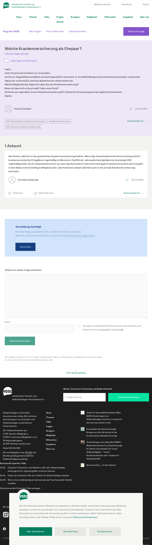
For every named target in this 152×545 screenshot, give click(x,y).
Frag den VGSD (11, 31)
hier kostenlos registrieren (80, 235)
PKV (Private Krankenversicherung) (23, 126)
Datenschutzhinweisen (85, 517)
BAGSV (28, 454)
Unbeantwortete (77, 31)
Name (7, 322)
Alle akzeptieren (36, 531)
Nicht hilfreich (46, 192)
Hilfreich (19, 193)
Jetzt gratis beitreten (131, 399)
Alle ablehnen (70, 531)
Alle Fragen (35, 31)
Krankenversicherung (59, 121)
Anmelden (25, 246)
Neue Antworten (55, 31)
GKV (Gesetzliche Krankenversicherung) (25, 121)
